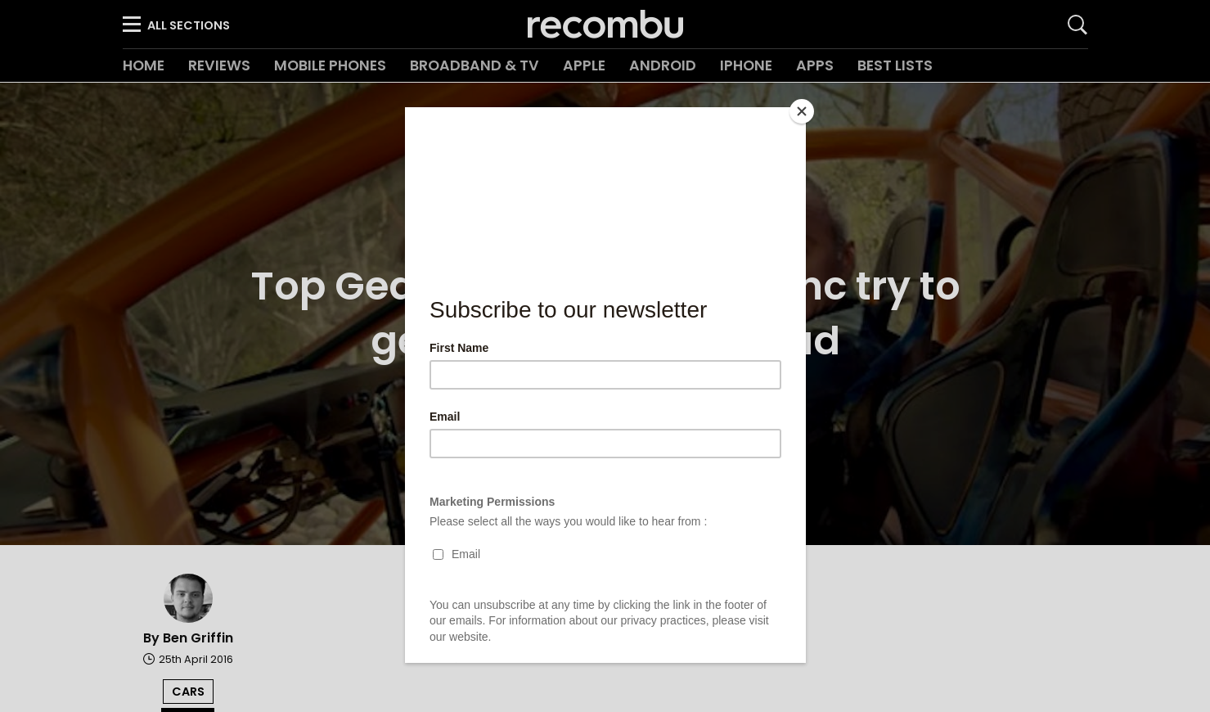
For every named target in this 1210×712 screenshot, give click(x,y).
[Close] (801, 111)
